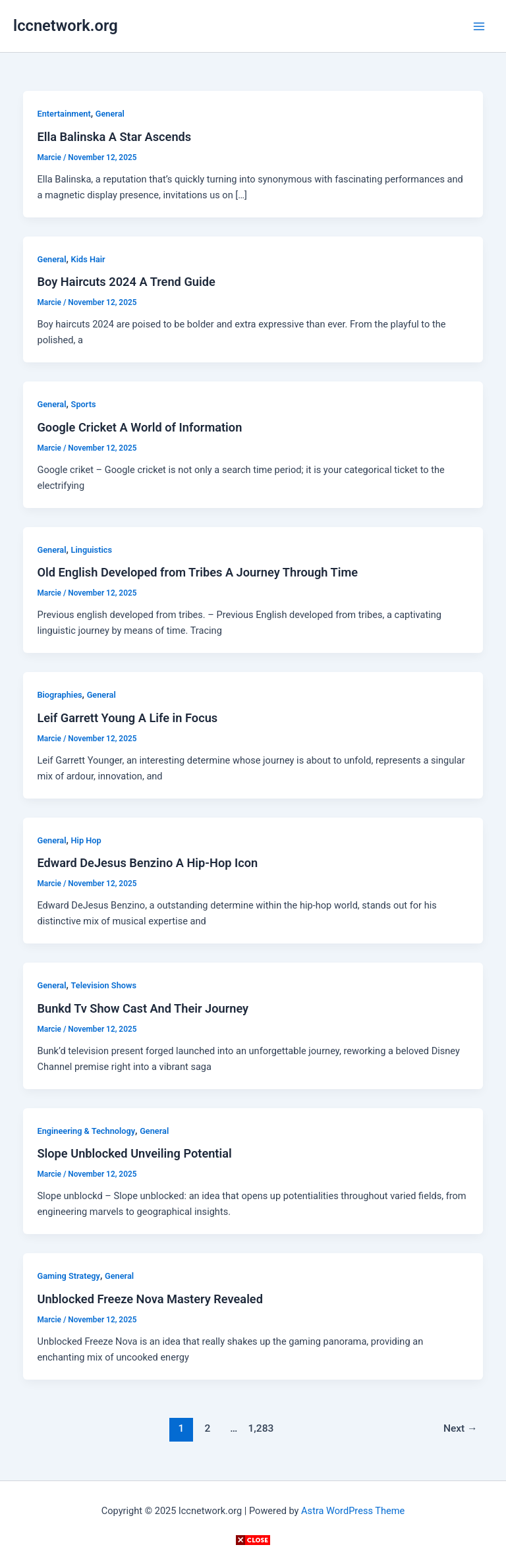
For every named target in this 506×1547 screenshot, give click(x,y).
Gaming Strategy (68, 1276)
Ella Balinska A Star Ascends (114, 137)
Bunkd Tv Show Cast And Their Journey (142, 1008)
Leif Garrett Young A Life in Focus (127, 718)
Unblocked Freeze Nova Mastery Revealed (149, 1299)
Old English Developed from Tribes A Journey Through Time (197, 572)
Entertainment (63, 114)
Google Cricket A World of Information (139, 427)
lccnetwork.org (65, 25)
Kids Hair (88, 259)
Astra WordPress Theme (353, 1511)
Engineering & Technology (86, 1131)
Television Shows (103, 985)
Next (460, 1428)
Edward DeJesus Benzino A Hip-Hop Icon (147, 863)
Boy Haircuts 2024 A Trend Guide (126, 282)
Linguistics (91, 550)
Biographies (59, 695)
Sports (83, 404)
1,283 (260, 1428)
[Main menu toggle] (479, 26)
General (110, 114)
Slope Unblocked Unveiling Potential (134, 1153)
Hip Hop (86, 840)
